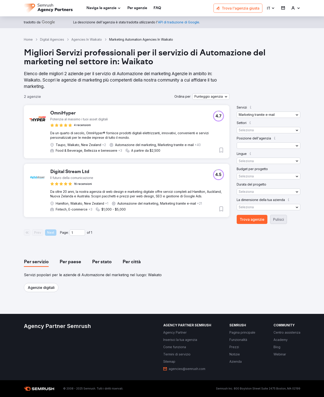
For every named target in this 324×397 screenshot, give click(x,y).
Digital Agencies (52, 39)
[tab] (36, 262)
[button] (271, 8)
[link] (137, 8)
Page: (64, 232)
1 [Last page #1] (91, 232)
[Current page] (77, 233)
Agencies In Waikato (86, 39)
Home (28, 39)
